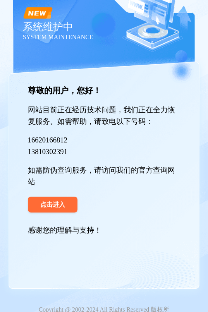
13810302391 (47, 151)
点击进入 (52, 204)
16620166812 (47, 140)
